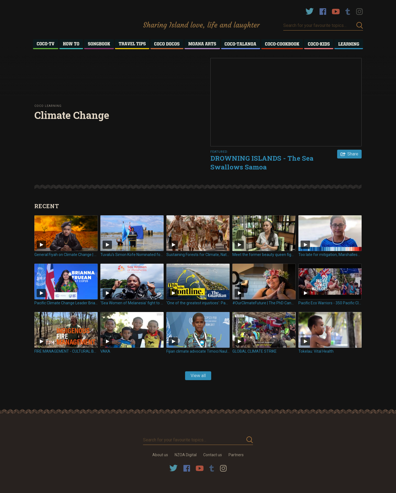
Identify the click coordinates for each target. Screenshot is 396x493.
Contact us (212, 455)
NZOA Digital (186, 455)
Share (352, 154)
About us (160, 455)
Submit (359, 25)
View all (198, 375)
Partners (236, 455)
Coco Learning (48, 106)
